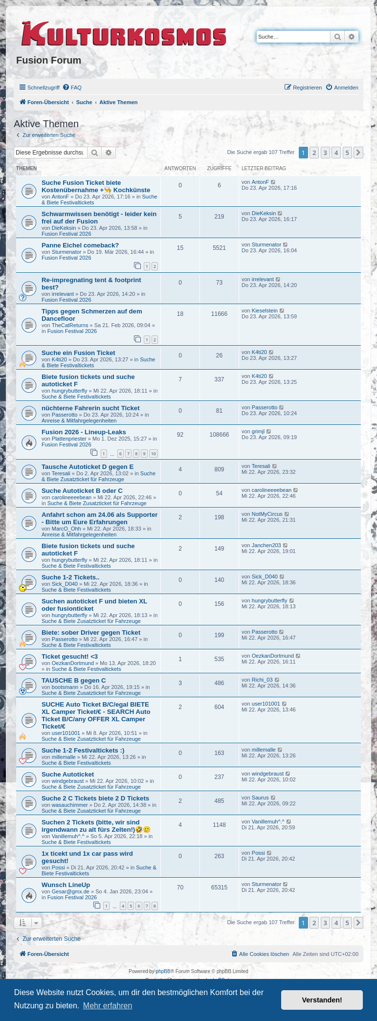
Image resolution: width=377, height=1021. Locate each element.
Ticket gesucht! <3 (70, 656)
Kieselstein (265, 310)
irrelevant (63, 294)
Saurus (260, 797)
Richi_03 (262, 680)
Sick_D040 (65, 584)
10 (153, 453)
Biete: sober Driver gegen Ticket (91, 632)
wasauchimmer (70, 805)
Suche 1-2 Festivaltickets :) (83, 750)
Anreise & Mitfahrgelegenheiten (79, 420)
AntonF (60, 197)
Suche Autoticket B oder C (82, 490)
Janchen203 (266, 545)
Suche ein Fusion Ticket (78, 352)
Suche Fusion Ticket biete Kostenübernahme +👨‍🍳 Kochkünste (96, 186)
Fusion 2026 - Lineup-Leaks (84, 432)
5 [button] (347, 152)
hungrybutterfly (70, 391)
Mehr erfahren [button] (108, 1005)
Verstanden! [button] (322, 1000)
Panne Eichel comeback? (80, 245)
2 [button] (314, 152)
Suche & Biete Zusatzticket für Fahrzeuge (98, 476)
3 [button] (325, 152)
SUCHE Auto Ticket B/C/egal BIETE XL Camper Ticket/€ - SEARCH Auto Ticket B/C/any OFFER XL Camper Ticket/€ (96, 715)
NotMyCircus (267, 514)
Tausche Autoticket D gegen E (87, 466)
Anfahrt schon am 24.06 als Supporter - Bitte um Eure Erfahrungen (99, 518)
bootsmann (65, 687)
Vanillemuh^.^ (68, 836)
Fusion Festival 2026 (66, 234)
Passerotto (65, 415)
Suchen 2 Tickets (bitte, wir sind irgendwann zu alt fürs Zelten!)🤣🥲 (96, 826)
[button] (358, 152)
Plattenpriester (69, 439)
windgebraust (68, 781)
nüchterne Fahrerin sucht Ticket (91, 408)
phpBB (163, 971)
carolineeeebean (71, 497)
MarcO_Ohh (66, 529)
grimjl (258, 431)
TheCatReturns (70, 325)
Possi (58, 867)
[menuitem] (72, 87)
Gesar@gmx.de (70, 891)
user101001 (66, 733)
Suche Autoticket (68, 774)
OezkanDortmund (73, 663)
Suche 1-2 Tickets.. (71, 577)
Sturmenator (67, 252)
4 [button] (336, 152)
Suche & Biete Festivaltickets (76, 397)
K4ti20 (59, 359)
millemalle (64, 757)
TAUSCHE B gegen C (74, 680)
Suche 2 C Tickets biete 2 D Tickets (95, 798)
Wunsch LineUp (66, 884)
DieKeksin (64, 228)
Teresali (61, 473)
